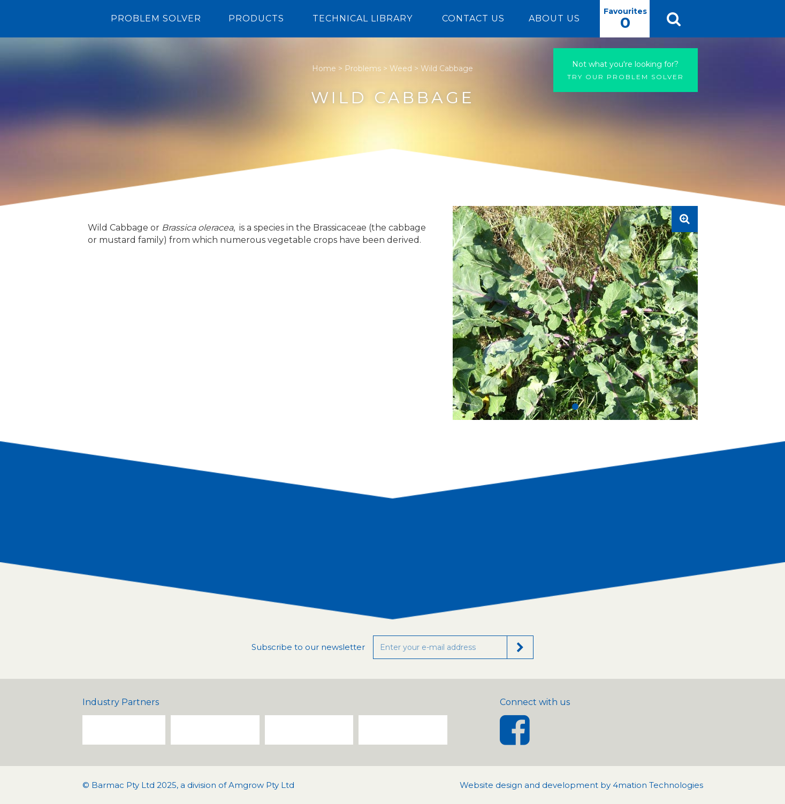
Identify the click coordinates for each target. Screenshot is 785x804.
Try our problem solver (625, 70)
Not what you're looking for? (625, 64)
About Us (554, 18)
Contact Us (473, 18)
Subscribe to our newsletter (308, 647)
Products (256, 18)
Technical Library (363, 18)
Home (324, 68)
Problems (363, 68)
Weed (401, 68)
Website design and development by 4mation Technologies (581, 785)
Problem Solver (156, 18)
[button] (674, 18)
